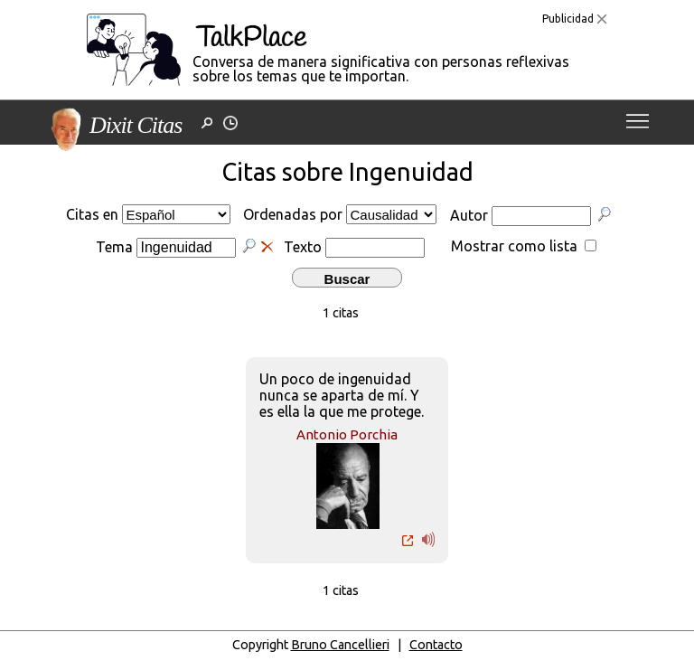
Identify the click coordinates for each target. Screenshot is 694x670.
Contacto (436, 644)
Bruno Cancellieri (340, 644)
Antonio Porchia (347, 434)
